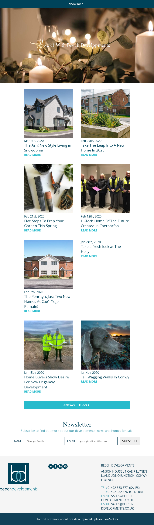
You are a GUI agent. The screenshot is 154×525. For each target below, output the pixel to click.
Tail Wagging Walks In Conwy (105, 377)
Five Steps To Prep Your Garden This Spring (44, 223)
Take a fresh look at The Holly (101, 249)
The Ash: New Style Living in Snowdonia (47, 148)
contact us (111, 519)
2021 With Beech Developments (77, 45)
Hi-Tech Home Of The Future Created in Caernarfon (105, 223)
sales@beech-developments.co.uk (117, 498)
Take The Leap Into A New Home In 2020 (103, 148)
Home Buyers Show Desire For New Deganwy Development (46, 382)
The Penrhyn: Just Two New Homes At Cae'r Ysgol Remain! (47, 301)
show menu (77, 4)
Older (83, 405)
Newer (70, 405)
